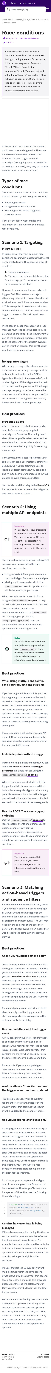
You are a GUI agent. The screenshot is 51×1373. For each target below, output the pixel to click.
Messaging (19, 20)
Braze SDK (43, 485)
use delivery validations (23, 976)
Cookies (45, 1367)
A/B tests (31, 20)
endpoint (25, 600)
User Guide (6, 20)
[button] (29, 3)
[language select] (17, 3)
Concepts (42, 20)
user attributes (22, 766)
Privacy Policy (35, 1367)
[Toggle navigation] (48, 9)
